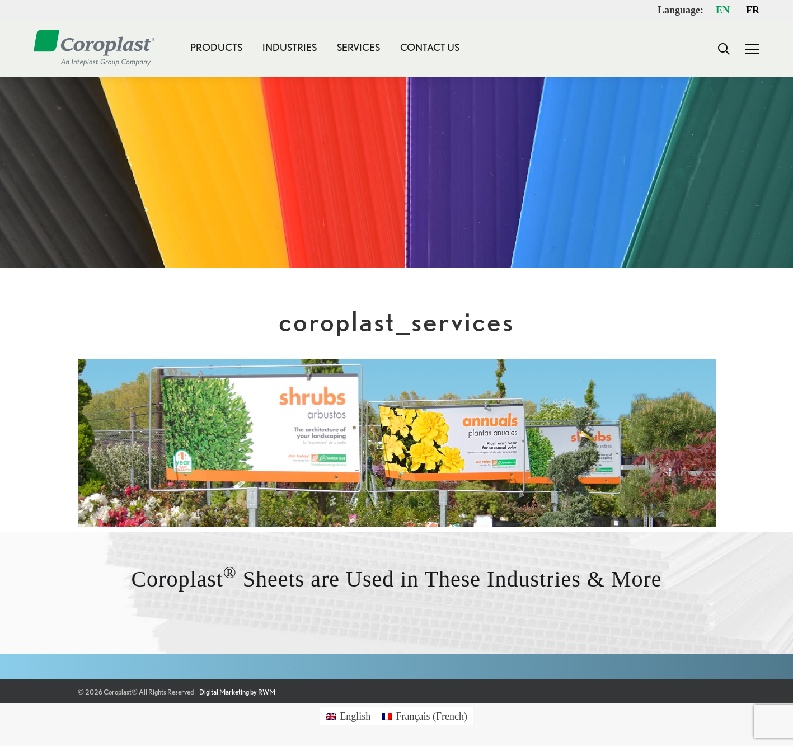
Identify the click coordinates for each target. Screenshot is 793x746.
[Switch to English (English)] (348, 716)
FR (752, 10)
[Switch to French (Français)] (424, 716)
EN (723, 10)
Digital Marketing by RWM (237, 692)
